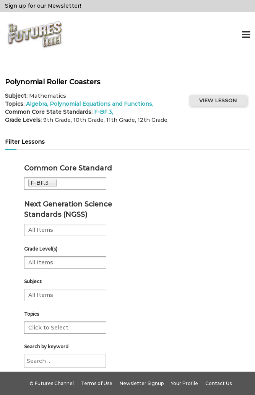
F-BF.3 (103, 111)
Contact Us (218, 383)
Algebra (36, 103)
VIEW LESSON (218, 100)
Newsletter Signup (142, 383)
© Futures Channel (51, 383)
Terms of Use (96, 383)
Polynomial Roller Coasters (52, 82)
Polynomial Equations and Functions (101, 103)
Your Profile (184, 383)
